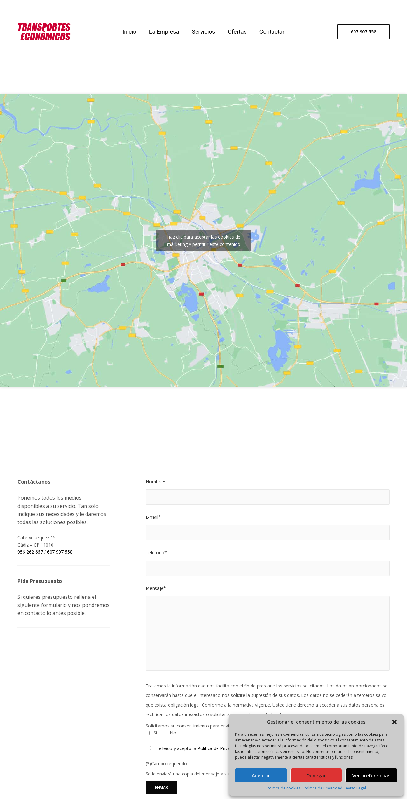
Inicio (129, 31)
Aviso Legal (356, 788)
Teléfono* (156, 553)
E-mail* (153, 517)
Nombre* (155, 482)
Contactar (272, 31)
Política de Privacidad (323, 788)
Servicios (203, 31)
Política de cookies (283, 788)
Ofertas (237, 31)
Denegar (316, 775)
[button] (394, 722)
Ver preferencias (371, 775)
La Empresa (164, 31)
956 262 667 (30, 552)
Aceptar (261, 775)
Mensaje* (156, 588)
